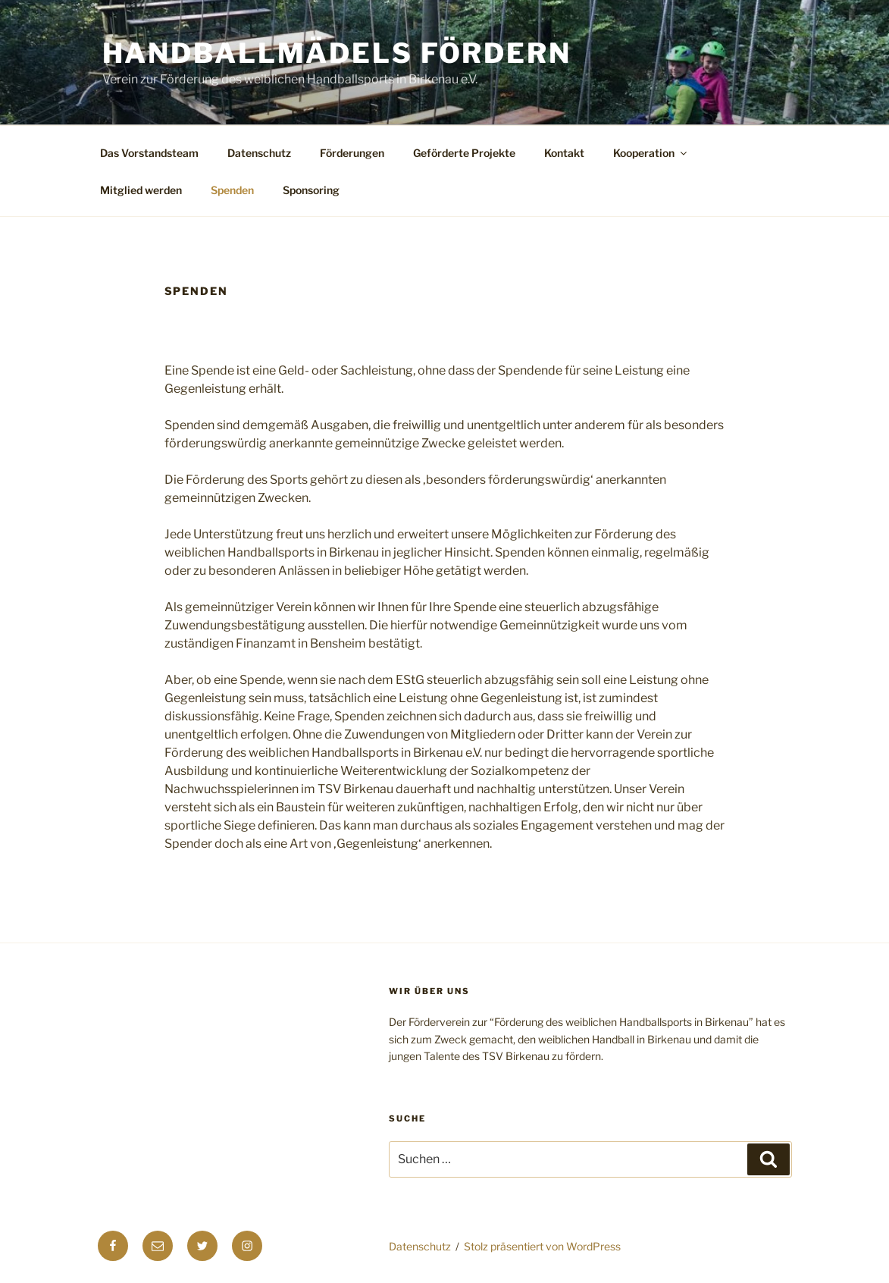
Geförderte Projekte (464, 152)
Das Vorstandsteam (149, 152)
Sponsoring (311, 190)
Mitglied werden (141, 190)
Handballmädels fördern (336, 53)
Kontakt (564, 152)
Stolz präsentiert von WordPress (542, 1246)
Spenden (232, 190)
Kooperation (651, 152)
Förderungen (352, 152)
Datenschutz (259, 152)
